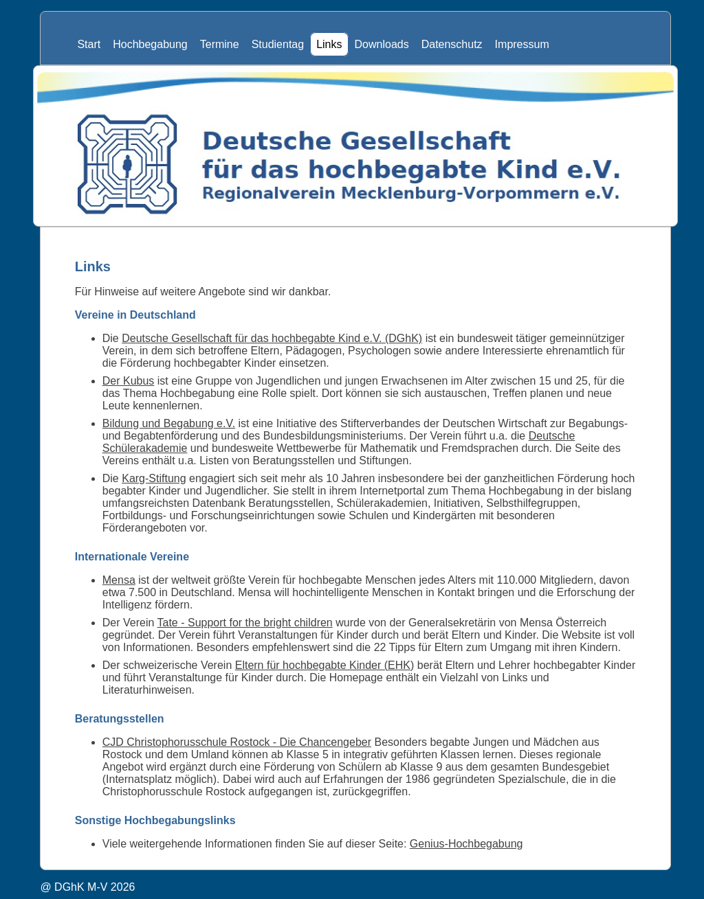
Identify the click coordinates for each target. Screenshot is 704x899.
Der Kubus (128, 381)
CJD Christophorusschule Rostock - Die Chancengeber (236, 742)
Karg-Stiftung (154, 478)
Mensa (118, 580)
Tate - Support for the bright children (245, 622)
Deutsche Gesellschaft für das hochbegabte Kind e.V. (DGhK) (272, 338)
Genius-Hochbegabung (466, 844)
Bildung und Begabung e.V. (168, 423)
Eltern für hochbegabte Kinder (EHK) (325, 665)
